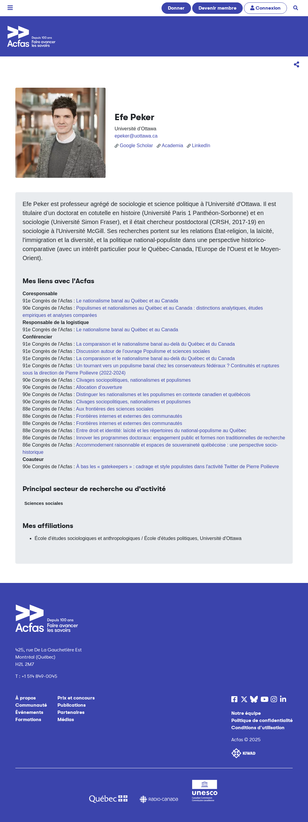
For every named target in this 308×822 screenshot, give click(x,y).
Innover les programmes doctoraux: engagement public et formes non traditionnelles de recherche (180, 437)
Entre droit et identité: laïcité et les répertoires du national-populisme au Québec (161, 430)
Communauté (31, 705)
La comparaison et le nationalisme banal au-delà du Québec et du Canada (155, 344)
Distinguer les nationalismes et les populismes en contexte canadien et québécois (163, 394)
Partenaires (71, 712)
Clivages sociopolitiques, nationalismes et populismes (133, 380)
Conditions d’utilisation (258, 727)
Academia (170, 145)
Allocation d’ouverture (99, 387)
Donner (176, 8)
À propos (25, 698)
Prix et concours (76, 698)
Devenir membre (217, 8)
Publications (71, 705)
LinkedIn (198, 145)
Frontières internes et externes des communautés (129, 416)
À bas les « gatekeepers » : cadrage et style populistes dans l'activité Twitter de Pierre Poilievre (177, 466)
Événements (29, 712)
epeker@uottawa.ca (136, 135)
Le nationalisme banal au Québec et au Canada (127, 300)
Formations (28, 719)
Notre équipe (246, 713)
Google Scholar (134, 145)
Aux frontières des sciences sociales (114, 408)
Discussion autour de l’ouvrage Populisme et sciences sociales (143, 351)
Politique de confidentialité (262, 720)
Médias (65, 719)
